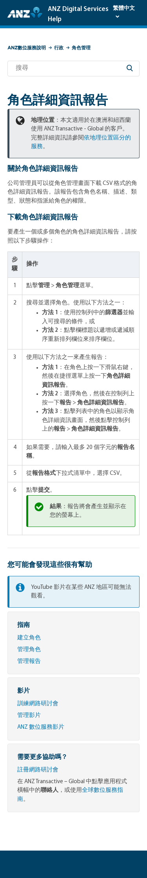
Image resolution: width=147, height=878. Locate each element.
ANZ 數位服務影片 (40, 727)
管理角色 (29, 650)
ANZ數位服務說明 (26, 47)
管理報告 (29, 661)
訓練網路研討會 (37, 704)
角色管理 (81, 47)
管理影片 (29, 716)
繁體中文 (124, 8)
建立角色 (29, 638)
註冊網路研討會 (37, 770)
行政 (59, 47)
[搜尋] (73, 68)
